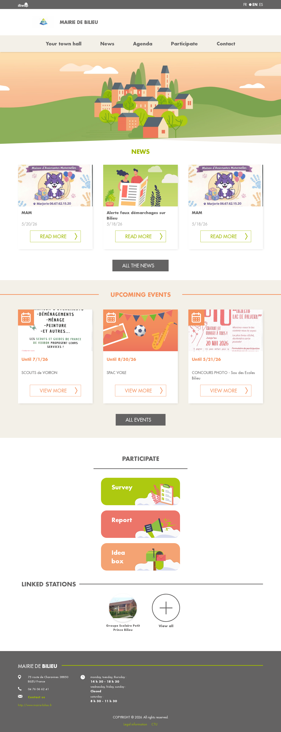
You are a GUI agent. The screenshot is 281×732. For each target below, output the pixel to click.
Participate (184, 44)
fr (245, 4)
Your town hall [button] (63, 44)
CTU (154, 724)
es (261, 4)
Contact (226, 44)
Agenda (142, 44)
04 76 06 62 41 (38, 689)
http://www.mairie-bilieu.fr (35, 705)
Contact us (36, 697)
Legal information (135, 724)
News (107, 44)
